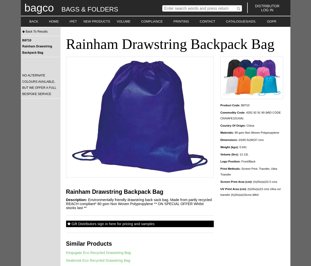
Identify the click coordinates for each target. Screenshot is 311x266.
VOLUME (123, 21)
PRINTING (181, 21)
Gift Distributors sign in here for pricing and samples (110, 224)
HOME (54, 21)
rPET (73, 21)
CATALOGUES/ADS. (241, 21)
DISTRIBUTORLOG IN (267, 8)
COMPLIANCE (152, 21)
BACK (33, 21)
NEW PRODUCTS (96, 21)
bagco (39, 8)
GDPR (271, 21)
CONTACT (207, 21)
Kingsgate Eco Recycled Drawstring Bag (98, 253)
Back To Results (35, 31)
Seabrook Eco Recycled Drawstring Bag (98, 260)
